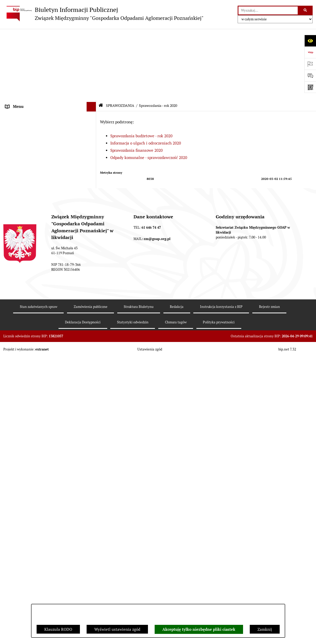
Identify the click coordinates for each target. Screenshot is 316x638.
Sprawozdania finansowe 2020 (136, 79)
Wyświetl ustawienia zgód (117, 629)
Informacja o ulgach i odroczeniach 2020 (145, 71)
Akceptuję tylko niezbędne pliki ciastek (198, 629)
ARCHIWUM (16, 122)
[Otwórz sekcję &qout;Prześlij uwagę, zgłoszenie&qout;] (310, 75)
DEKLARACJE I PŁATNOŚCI (29, 54)
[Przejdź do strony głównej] (103, 13)
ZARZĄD (13, 83)
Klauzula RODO (58, 629)
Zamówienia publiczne (25, 404)
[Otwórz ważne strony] (310, 64)
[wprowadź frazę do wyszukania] (268, 10)
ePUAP (11, 112)
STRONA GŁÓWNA (21, 45)
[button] (92, 45)
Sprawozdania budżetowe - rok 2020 (141, 64)
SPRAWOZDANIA (20, 132)
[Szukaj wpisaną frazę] (305, 10)
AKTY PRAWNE (18, 64)
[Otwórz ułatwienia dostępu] (310, 40)
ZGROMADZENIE (20, 73)
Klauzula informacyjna (25, 586)
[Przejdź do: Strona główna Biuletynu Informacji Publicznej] (100, 34)
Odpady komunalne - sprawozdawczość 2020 (148, 86)
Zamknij (264, 629)
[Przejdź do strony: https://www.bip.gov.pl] (310, 52)
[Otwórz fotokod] (310, 87)
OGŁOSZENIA (17, 103)
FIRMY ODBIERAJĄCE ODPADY (32, 93)
